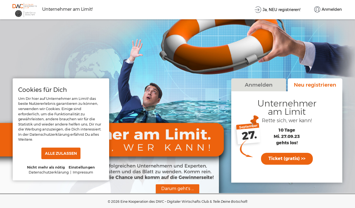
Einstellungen (82, 167)
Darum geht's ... (177, 188)
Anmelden (259, 84)
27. (249, 135)
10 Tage (287, 130)
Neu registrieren (315, 84)
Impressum (83, 172)
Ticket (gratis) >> (286, 158)
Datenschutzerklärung (49, 172)
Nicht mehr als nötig (46, 167)
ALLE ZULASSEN (61, 153)
